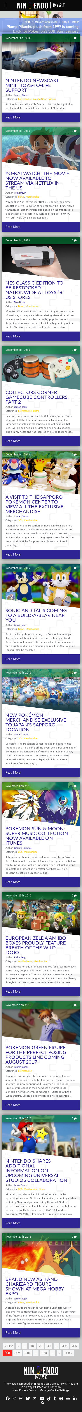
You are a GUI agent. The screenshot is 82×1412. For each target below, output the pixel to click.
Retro (36, 410)
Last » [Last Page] (68, 1353)
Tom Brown (20, 192)
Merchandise (25, 98)
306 (64, 1346)
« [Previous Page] (18, 1346)
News (21, 196)
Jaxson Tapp (20, 406)
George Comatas (22, 847)
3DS (20, 520)
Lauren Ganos (21, 95)
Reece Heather (70, 21)
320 (44, 1353)
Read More (12, 117)
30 (49, 1346)
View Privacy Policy (24, 1390)
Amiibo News (40, 98)
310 (27, 1353)
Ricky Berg (20, 957)
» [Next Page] (59, 1353)
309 (17, 1353)
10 (32, 1346)
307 (74, 1346)
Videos (52, 98)
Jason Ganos (20, 625)
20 (40, 1346)
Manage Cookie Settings (54, 1390)
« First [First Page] (9, 1346)
